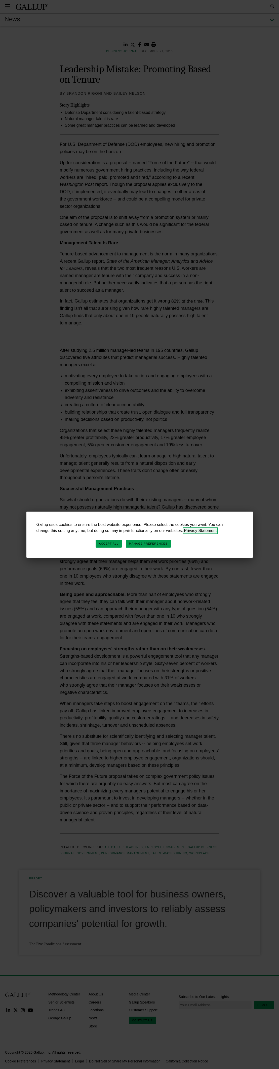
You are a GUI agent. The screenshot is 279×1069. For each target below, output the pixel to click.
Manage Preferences (148, 543)
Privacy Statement (200, 530)
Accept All (108, 543)
